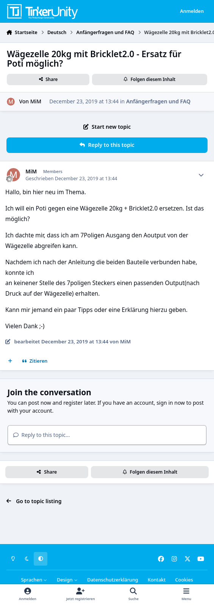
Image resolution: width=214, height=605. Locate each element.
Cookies (184, 580)
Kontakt (157, 580)
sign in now (170, 402)
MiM (35, 101)
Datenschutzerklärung (112, 580)
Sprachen (34, 580)
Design (67, 580)
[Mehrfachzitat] (10, 361)
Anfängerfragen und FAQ (158, 101)
